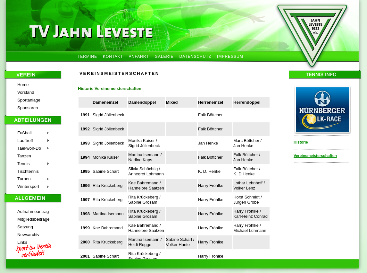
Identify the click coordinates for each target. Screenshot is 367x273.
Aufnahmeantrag (33, 211)
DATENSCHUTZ (195, 56)
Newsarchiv (28, 234)
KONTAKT (113, 56)
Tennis (23, 163)
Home (23, 84)
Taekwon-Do (29, 148)
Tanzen (24, 156)
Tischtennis (28, 171)
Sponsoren (27, 107)
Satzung (25, 227)
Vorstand (25, 92)
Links (22, 242)
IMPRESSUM (230, 56)
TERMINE (87, 56)
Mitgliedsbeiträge (33, 219)
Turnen (24, 178)
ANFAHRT (139, 56)
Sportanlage (28, 100)
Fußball (24, 132)
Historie (301, 142)
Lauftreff (25, 140)
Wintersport (28, 186)
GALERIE (164, 56)
